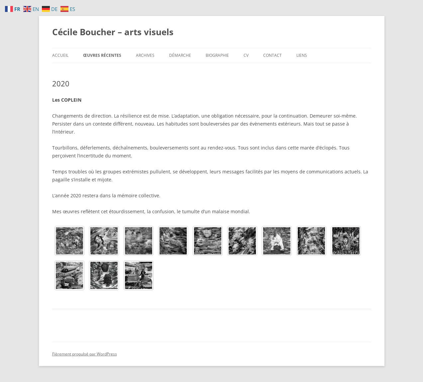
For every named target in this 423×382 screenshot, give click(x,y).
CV (246, 55)
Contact (272, 55)
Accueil (60, 55)
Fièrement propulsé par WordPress (84, 354)
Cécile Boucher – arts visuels (112, 32)
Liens (301, 55)
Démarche (180, 55)
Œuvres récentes (102, 55)
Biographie (217, 55)
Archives (145, 55)
